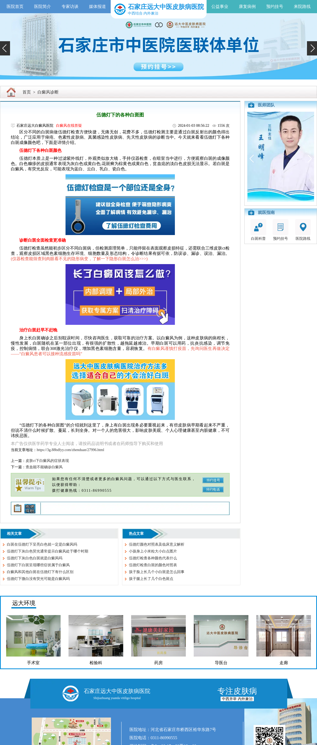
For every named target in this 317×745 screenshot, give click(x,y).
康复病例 (247, 6)
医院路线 (303, 230)
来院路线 (302, 6)
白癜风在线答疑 (69, 126)
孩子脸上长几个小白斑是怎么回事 (156, 572)
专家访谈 (70, 6)
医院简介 (42, 6)
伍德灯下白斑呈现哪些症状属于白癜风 (38, 565)
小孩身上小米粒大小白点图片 (153, 551)
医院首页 (15, 6)
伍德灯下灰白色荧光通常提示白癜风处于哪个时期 (47, 551)
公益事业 (219, 6)
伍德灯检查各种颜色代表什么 (153, 558)
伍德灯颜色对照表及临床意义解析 (156, 544)
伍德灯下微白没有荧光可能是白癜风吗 (38, 579)
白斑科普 (258, 230)
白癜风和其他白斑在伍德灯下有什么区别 (40, 572)
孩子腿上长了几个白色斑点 (151, 579)
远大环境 (23, 603)
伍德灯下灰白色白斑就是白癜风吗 (34, 558)
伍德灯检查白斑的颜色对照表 (153, 565)
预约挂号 (274, 6)
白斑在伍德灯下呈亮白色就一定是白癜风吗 (42, 544)
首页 (26, 92)
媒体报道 (97, 6)
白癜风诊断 (48, 92)
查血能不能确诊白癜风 (44, 467)
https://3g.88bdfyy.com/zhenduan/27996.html (70, 450)
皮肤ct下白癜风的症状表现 (47, 461)
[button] (5, 48)
